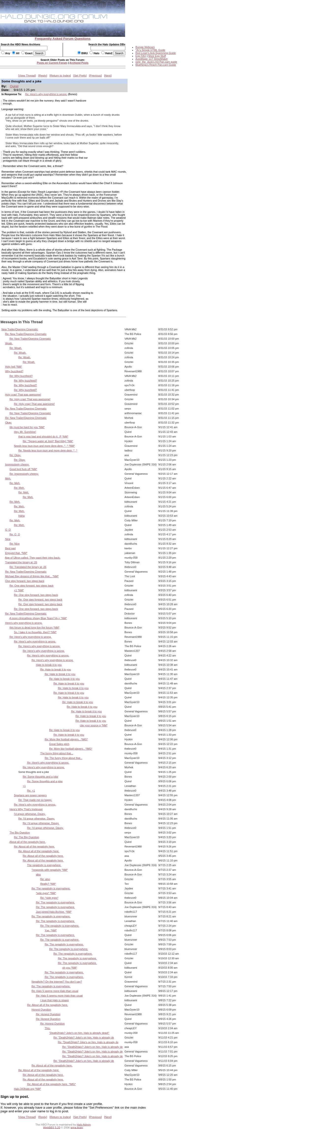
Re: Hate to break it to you (55, 669)
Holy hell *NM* (13, 366)
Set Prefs (80, 75)
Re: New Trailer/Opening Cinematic (25, 334)
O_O (8, 529)
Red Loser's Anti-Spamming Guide (155, 52)
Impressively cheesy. (17, 464)
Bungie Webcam (145, 47)
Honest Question (41, 1009)
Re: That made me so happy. (35, 799)
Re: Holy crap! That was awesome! (30, 399)
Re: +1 (31, 790)
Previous (95, 75)
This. (47, 1028)
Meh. (8, 478)
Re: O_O (15, 534)
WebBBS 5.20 (51, 1127)
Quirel (14, 86)
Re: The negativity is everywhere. (50, 888)
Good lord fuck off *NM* (23, 469)
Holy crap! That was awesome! (23, 394)
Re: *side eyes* (49, 897)
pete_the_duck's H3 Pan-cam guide (156, 61)
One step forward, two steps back (24, 580)
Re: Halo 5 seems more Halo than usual (54, 990)
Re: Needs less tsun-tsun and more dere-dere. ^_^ (47, 450)
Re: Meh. (15, 483)
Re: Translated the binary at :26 (28, 566)
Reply (42, 75)
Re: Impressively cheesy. (24, 473)
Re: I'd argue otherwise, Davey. (36, 818)
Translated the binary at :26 (21, 562)
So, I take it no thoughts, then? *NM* (35, 632)
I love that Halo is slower (54, 1000)
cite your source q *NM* (94, 725)
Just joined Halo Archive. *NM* (54, 911)
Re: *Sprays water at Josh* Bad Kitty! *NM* (48, 441)
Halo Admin (84, 1124)
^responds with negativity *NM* (49, 869)
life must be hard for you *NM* (27, 427)
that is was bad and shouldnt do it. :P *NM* (43, 436)
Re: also (45, 879)
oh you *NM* (69, 967)
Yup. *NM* (51, 930)
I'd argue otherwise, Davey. (30, 813)
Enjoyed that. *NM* (16, 553)
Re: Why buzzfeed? (21, 375)
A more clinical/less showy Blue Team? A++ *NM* (38, 618)
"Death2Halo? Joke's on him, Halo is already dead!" (79, 1032)
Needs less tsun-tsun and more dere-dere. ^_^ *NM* (44, 445)
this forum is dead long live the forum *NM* (35, 627)
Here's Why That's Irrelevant (26, 809)
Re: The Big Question (26, 837)
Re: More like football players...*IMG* (66, 739)
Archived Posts (79, 62)
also (38, 874)
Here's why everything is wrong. (23, 622)
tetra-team (77, 1127)
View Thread (27, 75)
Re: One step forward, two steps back (31, 585)
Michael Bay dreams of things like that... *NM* (32, 576)
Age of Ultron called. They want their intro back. (32, 557)
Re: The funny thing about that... (63, 758)
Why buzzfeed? (14, 371)
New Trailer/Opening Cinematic (19, 329)
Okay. (8, 422)
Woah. (9, 343)
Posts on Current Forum (52, 62)
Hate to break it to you (49, 664)
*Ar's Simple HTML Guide (150, 50)
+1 (24, 785)
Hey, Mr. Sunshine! (25, 431)
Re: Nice (15, 543)
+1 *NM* (19, 590)
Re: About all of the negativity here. (34, 846)
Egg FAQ (140, 55)
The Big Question (20, 832)
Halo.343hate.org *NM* (27, 1088)
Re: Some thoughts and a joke (40, 776)
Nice (8, 539)
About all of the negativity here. (27, 841)
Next (108, 75)
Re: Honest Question (48, 1014)
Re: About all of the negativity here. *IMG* (51, 1084)
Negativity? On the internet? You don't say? (56, 981)
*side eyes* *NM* (46, 893)
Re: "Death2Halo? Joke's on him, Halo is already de (83, 1037)
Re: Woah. (16, 347)
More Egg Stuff (157, 55)
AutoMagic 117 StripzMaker (151, 58)
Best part (10, 548)
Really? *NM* (48, 883)
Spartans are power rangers (30, 795)
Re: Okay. (15, 455)
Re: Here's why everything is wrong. (46, 94)
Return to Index (60, 75)
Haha (21, 515)
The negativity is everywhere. (44, 865)
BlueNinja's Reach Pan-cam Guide (155, 64)
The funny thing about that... (56, 753)
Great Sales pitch (59, 744)
